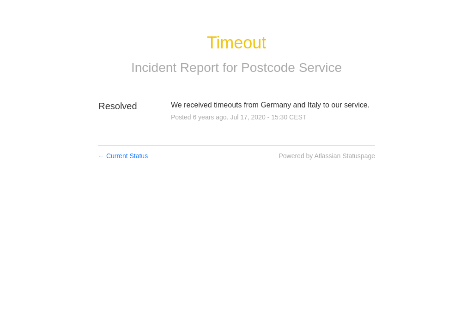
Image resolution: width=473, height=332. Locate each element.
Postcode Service (291, 67)
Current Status (123, 156)
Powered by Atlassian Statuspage (327, 156)
